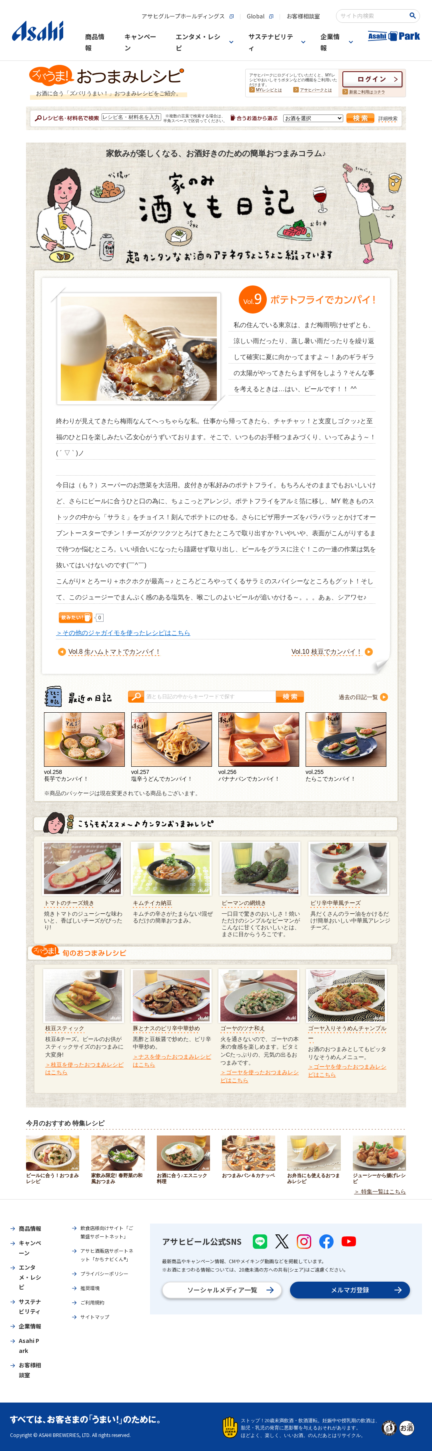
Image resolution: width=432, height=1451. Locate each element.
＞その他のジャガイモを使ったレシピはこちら (123, 632)
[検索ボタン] (414, 15)
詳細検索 (388, 118)
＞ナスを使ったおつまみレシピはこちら (172, 1060)
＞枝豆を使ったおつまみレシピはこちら (84, 1068)
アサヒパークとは (316, 90)
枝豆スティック (64, 1028)
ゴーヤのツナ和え (242, 1028)
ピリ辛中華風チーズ (335, 903)
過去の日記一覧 (358, 697)
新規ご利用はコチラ (367, 92)
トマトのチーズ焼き (69, 903)
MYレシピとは (269, 90)
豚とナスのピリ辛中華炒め (166, 1028)
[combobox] (372, 16)
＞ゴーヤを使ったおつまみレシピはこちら (259, 1076)
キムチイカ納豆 (152, 903)
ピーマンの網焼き (244, 903)
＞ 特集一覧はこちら (380, 1191)
